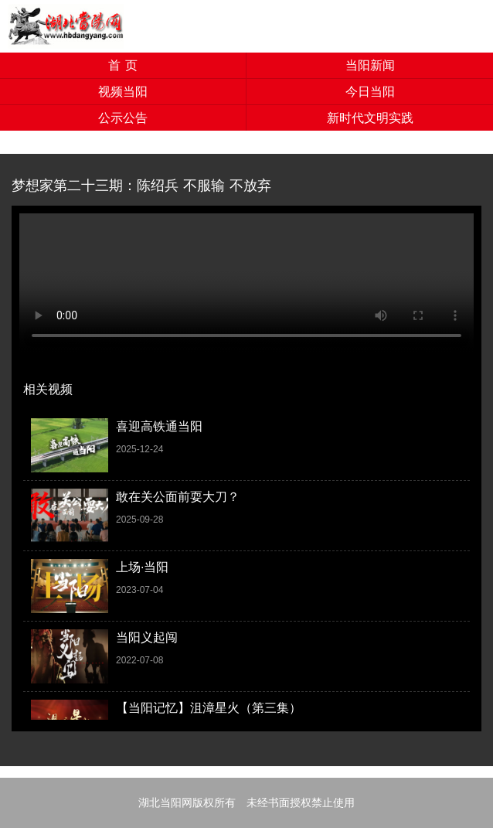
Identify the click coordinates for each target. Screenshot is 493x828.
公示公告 (123, 117)
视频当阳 (123, 91)
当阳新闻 (370, 65)
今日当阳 (370, 91)
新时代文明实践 (370, 117)
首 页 (122, 65)
